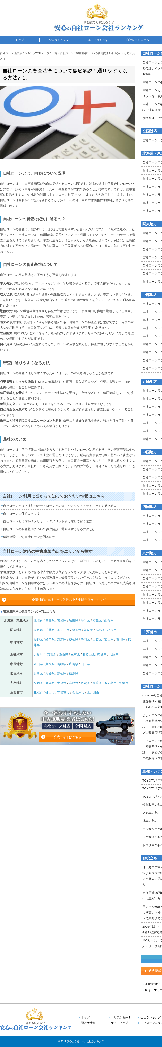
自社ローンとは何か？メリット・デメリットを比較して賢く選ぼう (49, 521)
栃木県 (112, 630)
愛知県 (73, 639)
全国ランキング (59, 40)
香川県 (38, 673)
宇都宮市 (63, 692)
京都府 (51, 654)
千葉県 (50, 630)
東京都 (38, 630)
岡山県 (38, 664)
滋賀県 (63, 654)
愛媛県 (50, 673)
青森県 (50, 620)
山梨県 (97, 639)
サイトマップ (119, 1023)
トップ (19, 40)
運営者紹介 (152, 984)
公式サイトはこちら (67, 737)
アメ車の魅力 (151, 812)
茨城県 (88, 630)
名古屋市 (78, 692)
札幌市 (39, 692)
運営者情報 (88, 1023)
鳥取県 (50, 664)
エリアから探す (98, 40)
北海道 (39, 620)
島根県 (61, 664)
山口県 (85, 664)
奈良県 (101, 654)
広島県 (73, 664)
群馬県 (100, 630)
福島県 (97, 620)
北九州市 (93, 692)
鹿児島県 (110, 683)
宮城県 (61, 620)
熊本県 (50, 683)
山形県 (108, 620)
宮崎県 (73, 683)
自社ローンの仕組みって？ (21, 513)
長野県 (38, 639)
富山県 (108, 639)
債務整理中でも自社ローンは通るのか (29, 537)
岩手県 (85, 620)
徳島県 (73, 673)
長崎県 (97, 683)
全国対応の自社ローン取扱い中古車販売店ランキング (69, 600)
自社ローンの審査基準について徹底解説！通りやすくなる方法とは (49, 529)
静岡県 (85, 639)
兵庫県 (113, 654)
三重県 (75, 654)
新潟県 (61, 639)
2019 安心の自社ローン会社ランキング (82, 1041)
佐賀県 (85, 683)
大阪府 (38, 654)
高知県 (61, 673)
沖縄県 (123, 683)
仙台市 (50, 692)
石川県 (120, 639)
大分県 (61, 683)
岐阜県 (50, 639)
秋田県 (73, 620)
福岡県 (38, 683)
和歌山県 (89, 654)
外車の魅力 (150, 820)
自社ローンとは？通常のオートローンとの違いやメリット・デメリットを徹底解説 (60, 505)
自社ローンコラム (137, 40)
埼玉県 (76, 630)
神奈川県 (63, 630)
